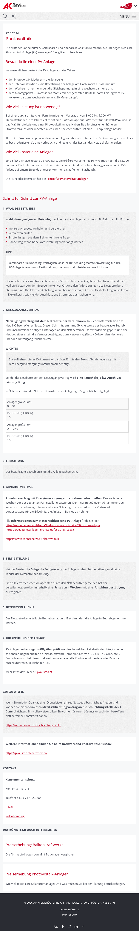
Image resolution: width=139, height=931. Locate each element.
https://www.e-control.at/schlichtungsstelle (33, 725)
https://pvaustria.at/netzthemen (26, 753)
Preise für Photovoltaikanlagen (67, 178)
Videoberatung (15, 816)
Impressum (69, 914)
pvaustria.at (44, 672)
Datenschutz (69, 909)
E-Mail (9, 807)
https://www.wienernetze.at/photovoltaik (32, 539)
